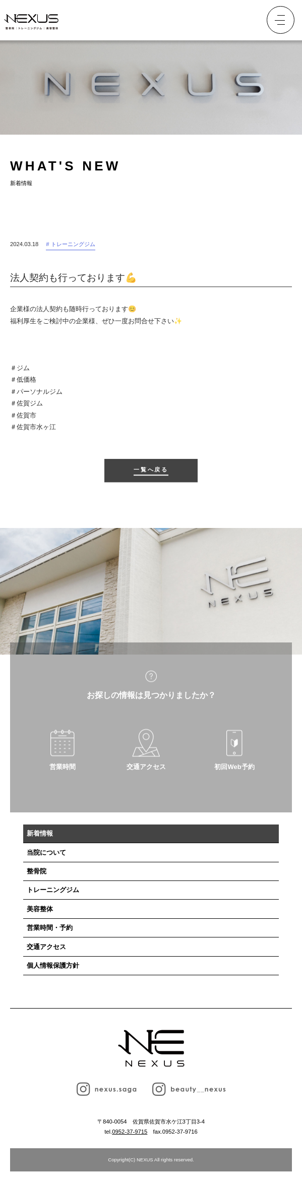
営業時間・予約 (50, 927)
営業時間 (62, 772)
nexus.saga (106, 1089)
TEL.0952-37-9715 (230, 20)
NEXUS (151, 1048)
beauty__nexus (189, 1089)
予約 (252, 20)
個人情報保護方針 (53, 965)
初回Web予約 (234, 772)
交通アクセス (146, 772)
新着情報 (40, 833)
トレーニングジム (53, 890)
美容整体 (40, 909)
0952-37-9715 (129, 1132)
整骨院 (36, 871)
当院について (46, 852)
